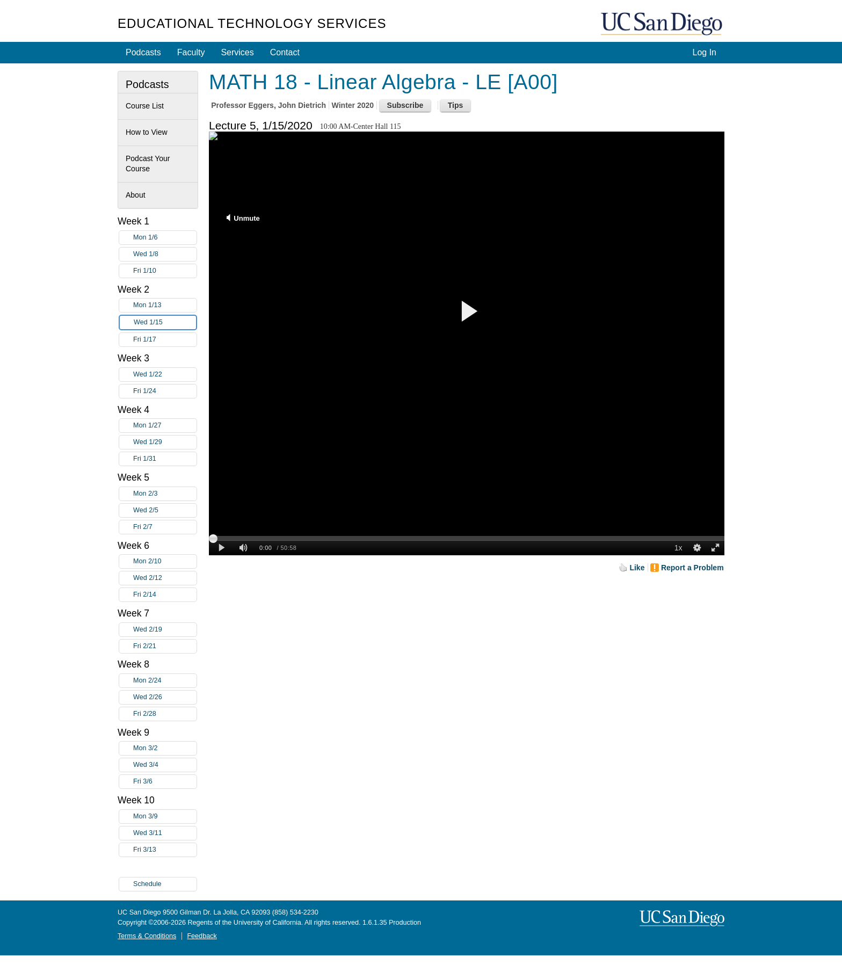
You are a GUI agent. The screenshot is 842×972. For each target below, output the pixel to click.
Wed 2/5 (165, 510)
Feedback (201, 936)
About (136, 195)
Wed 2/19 (165, 629)
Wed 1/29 (165, 442)
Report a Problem (692, 567)
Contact (285, 52)
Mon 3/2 (165, 748)
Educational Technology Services (252, 23)
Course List (145, 105)
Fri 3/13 (165, 850)
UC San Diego (662, 24)
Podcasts (143, 52)
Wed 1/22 (165, 374)
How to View (147, 132)
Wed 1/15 (165, 322)
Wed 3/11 (165, 833)
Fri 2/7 (165, 527)
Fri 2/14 (165, 594)
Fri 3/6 (165, 781)
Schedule (147, 884)
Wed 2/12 (165, 578)
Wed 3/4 (165, 765)
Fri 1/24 (165, 391)
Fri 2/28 (165, 714)
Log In (704, 52)
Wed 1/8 (165, 254)
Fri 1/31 (165, 459)
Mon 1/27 (165, 425)
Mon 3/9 (165, 816)
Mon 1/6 (165, 237)
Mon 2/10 (165, 561)
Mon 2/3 (165, 493)
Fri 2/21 (165, 646)
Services (237, 52)
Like (636, 567)
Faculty (191, 52)
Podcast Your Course (148, 163)
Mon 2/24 (165, 680)
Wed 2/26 (165, 697)
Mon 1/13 (165, 305)
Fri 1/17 (165, 339)
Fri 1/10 (165, 271)
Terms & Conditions (147, 936)
